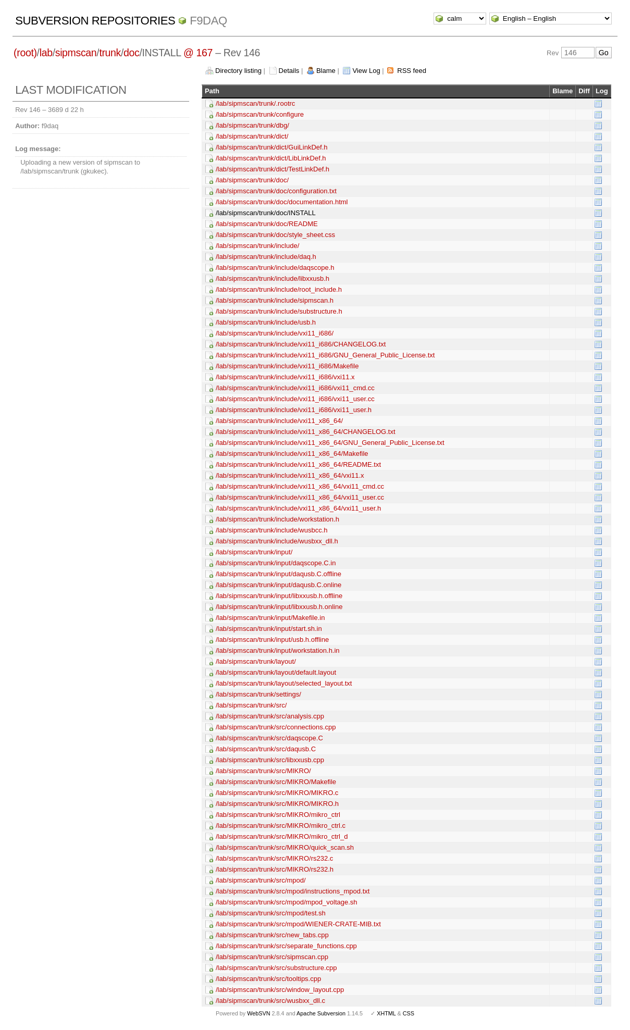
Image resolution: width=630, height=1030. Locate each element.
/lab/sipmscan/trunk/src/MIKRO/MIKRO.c (277, 793)
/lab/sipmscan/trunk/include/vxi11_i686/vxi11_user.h (294, 410)
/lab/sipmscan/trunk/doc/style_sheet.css (275, 235)
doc (131, 52)
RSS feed (411, 71)
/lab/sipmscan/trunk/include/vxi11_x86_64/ (279, 421)
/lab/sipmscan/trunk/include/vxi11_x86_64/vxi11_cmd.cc (300, 486)
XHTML (386, 1013)
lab (46, 52)
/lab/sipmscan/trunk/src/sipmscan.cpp (272, 957)
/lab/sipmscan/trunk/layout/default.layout (276, 672)
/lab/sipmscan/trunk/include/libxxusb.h (272, 278)
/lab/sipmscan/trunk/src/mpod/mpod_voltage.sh (286, 902)
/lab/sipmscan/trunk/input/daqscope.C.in (276, 563)
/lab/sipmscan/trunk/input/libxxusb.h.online (279, 607)
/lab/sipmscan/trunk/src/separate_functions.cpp (286, 946)
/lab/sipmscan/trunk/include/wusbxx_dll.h (277, 541)
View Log (366, 71)
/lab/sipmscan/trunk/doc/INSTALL (266, 213)
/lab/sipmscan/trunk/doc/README (267, 224)
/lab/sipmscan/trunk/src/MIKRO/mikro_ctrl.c (280, 825)
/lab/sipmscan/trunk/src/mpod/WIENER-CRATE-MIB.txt (298, 924)
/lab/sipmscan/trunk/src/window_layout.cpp (280, 990)
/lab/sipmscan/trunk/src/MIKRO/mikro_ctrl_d (282, 836)
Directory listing (238, 71)
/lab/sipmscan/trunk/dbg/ (252, 125)
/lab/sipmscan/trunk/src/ (251, 705)
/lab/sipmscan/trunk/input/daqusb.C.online (278, 585)
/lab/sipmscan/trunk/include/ (257, 246)
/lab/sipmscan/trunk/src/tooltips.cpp (268, 979)
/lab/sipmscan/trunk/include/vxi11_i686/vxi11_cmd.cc (295, 388)
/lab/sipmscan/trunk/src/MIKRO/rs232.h (274, 869)
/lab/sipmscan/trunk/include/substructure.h (279, 311)
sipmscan (76, 52)
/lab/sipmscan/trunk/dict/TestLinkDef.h (272, 169)
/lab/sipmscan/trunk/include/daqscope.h (275, 267)
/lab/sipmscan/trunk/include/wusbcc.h (272, 530)
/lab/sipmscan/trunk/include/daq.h (266, 256)
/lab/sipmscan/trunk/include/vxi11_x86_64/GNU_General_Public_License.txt (330, 442)
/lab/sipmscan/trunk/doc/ (252, 180)
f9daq (208, 20)
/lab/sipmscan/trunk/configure (260, 114)
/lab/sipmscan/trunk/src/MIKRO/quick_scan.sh (285, 847)
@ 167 (198, 52)
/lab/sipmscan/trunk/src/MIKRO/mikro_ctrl (278, 814)
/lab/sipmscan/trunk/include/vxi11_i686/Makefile (287, 366)
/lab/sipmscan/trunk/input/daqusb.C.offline (278, 574)
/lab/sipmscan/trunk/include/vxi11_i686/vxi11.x (285, 377)
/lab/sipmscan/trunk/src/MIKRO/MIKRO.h (277, 804)
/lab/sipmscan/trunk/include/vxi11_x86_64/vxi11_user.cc (300, 497)
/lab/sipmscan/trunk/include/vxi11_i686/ (274, 333)
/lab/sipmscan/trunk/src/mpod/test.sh (271, 913)
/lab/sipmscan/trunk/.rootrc (255, 103)
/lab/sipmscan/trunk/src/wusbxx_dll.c (270, 1000)
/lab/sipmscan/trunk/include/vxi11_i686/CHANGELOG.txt (301, 344)
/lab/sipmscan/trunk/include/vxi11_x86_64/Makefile (292, 453)
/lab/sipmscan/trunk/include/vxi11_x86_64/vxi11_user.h (298, 508)
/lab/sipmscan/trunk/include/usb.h (266, 322)
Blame (326, 71)
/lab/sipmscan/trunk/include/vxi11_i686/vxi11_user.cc (295, 399)
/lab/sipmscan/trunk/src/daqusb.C (266, 749)
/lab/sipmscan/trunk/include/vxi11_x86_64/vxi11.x (290, 475)
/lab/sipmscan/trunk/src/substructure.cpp (276, 968)
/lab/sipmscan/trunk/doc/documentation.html (282, 202)
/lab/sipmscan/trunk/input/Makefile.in (270, 618)
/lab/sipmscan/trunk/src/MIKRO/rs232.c (274, 858)
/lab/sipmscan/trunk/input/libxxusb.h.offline (279, 596)
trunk (110, 52)
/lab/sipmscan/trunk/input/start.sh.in (269, 628)
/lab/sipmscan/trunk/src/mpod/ (261, 880)
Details (289, 71)
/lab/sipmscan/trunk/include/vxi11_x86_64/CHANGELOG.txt (306, 432)
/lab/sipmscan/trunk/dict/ (252, 136)
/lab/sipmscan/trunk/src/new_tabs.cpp (272, 935)
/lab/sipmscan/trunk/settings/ (258, 694)
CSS (408, 1013)
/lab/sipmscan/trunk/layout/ (256, 661)
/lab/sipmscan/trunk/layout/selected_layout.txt (284, 683)
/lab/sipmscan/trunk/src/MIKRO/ (263, 771)
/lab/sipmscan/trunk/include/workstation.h (277, 519)
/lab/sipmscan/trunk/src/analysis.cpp (270, 716)
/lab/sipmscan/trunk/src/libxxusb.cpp (270, 760)
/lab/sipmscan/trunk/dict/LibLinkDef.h (271, 158)
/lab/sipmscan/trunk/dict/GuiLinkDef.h (272, 147)
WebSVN (258, 1013)
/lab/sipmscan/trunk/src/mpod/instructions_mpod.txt (293, 891)
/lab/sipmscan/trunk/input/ (254, 552)
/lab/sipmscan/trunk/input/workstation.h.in (278, 650)
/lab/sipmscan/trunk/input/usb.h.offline (272, 639)
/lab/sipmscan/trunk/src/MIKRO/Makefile (276, 782)
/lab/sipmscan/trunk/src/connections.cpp (276, 727)
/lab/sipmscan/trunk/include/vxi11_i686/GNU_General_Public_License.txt (325, 355)
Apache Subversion (321, 1013)
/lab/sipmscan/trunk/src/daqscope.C (269, 738)
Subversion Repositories (95, 20)
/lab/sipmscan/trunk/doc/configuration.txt (276, 191)
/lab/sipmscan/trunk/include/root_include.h (279, 289)
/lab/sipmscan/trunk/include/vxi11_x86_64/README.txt (298, 464)
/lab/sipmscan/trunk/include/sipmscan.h (274, 300)
